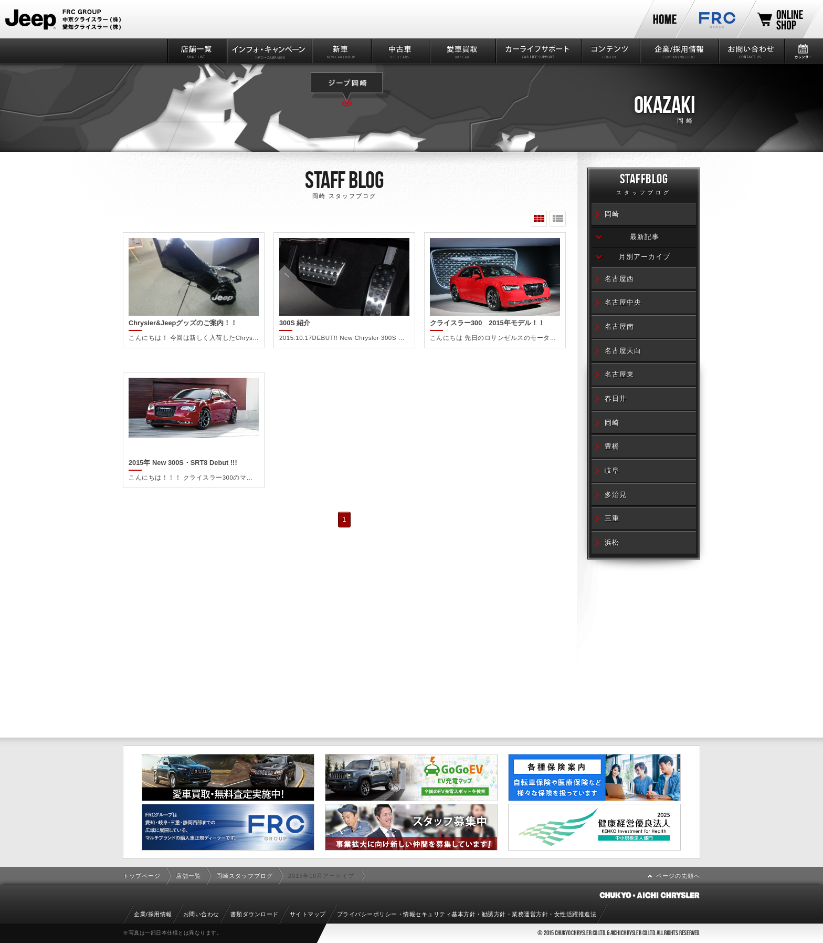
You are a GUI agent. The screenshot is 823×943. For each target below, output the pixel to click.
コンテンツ (610, 51)
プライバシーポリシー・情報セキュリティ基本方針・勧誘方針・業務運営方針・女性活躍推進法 (467, 914)
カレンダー (803, 51)
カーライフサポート (538, 51)
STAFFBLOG (644, 185)
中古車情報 (400, 51)
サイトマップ (308, 914)
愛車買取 (462, 51)
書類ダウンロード (254, 914)
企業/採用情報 (678, 51)
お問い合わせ (751, 51)
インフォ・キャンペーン (269, 51)
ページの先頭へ (678, 876)
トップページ (142, 876)
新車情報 (341, 51)
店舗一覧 (196, 51)
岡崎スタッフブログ (244, 876)
